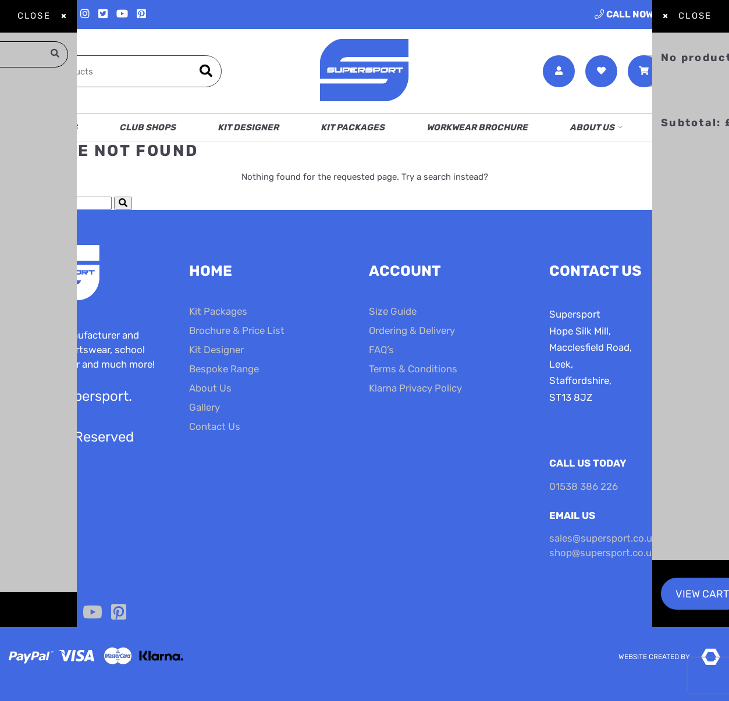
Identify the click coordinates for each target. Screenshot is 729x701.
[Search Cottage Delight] (56, 203)
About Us (592, 127)
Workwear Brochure (477, 127)
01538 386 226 (657, 14)
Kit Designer (248, 127)
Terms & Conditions (413, 369)
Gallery (204, 407)
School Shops (43, 127)
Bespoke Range (224, 369)
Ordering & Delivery (412, 330)
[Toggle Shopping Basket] (674, 71)
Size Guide (393, 311)
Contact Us (692, 127)
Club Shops (147, 127)
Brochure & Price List (237, 330)
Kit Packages (353, 127)
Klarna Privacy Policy (415, 388)
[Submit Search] (123, 203)
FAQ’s (381, 349)
